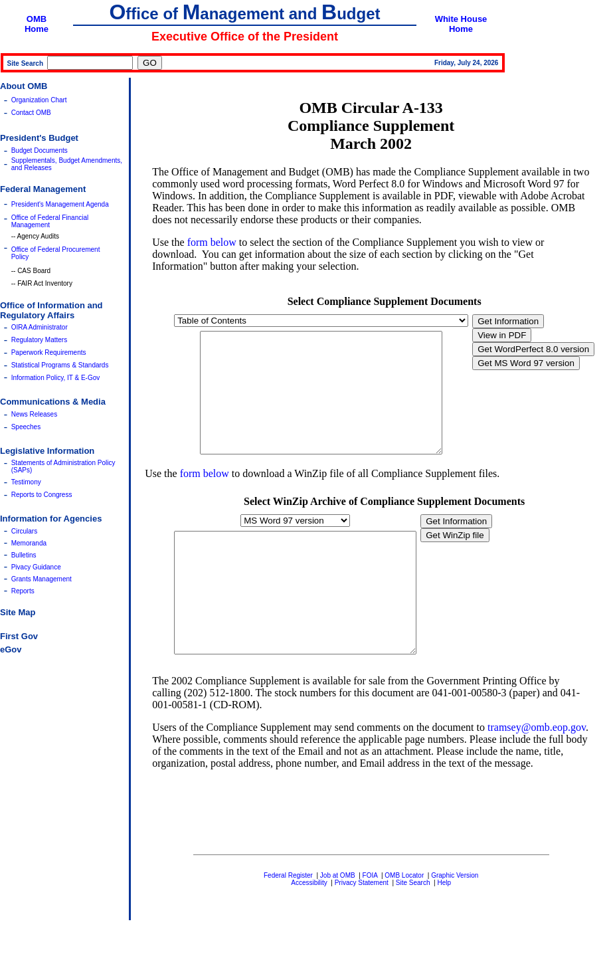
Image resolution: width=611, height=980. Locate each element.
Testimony (26, 482)
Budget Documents (39, 150)
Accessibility (309, 930)
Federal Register (288, 923)
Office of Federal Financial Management (50, 221)
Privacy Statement (362, 930)
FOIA (370, 923)
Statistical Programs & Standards (60, 365)
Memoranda (28, 543)
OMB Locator (404, 923)
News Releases (34, 414)
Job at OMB (337, 923)
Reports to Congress (41, 494)
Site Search (413, 930)
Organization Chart (39, 100)
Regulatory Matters (39, 339)
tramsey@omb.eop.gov (536, 775)
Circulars (24, 531)
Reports (23, 591)
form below (211, 242)
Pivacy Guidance (36, 567)
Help (444, 930)
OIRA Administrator (39, 327)
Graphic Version (454, 923)
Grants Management (41, 579)
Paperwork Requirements (48, 352)
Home (36, 29)
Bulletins (24, 555)
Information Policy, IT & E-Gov (55, 377)
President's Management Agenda (60, 204)
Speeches (26, 427)
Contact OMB (31, 112)
